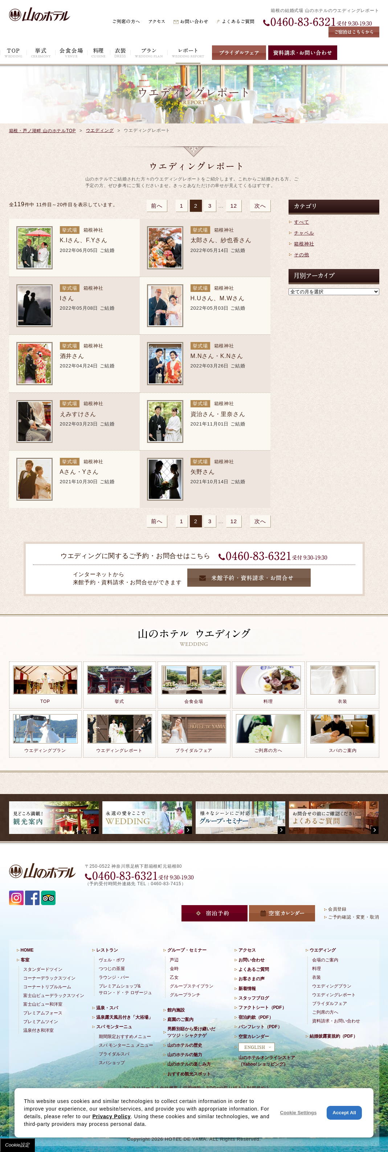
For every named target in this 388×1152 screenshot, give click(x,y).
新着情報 (247, 988)
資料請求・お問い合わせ (336, 1020)
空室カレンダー (253, 1036)
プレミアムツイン (40, 1021)
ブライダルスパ (114, 1054)
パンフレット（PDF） (260, 1026)
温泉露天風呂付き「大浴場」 (124, 1017)
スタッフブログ (253, 998)
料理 (316, 968)
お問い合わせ (251, 959)
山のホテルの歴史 (184, 1045)
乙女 (174, 977)
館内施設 (176, 1010)
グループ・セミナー (187, 950)
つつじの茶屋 (112, 968)
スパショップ (112, 1062)
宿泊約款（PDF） (255, 1017)
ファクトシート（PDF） (262, 1007)
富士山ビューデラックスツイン (53, 995)
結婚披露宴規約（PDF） (334, 1036)
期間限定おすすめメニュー (125, 1036)
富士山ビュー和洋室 (42, 1004)
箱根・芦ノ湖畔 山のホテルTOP (42, 130)
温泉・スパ (107, 1007)
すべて (301, 222)
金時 (174, 968)
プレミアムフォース (42, 1012)
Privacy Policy (111, 1116)
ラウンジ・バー (114, 977)
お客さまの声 (251, 978)
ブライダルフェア (329, 1003)
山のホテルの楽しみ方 (189, 1064)
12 (233, 206)
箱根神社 (304, 244)
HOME (27, 950)
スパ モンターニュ (114, 1026)
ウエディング (100, 130)
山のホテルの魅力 (184, 1054)
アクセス (247, 950)
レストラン (107, 950)
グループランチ (185, 994)
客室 (25, 959)
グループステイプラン (191, 986)
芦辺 (174, 959)
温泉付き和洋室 (38, 1030)
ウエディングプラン (331, 986)
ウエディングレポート (334, 994)
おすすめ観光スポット (189, 1073)
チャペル (304, 233)
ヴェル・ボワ (112, 959)
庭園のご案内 (180, 1019)
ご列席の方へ (325, 1012)
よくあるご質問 (253, 969)
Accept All (344, 1112)
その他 (301, 254)
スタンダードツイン (42, 969)
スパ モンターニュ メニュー (126, 1045)
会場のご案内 (325, 959)
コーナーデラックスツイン (49, 978)
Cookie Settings (298, 1112)
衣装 (316, 977)
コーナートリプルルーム (47, 986)
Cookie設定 (17, 1145)
